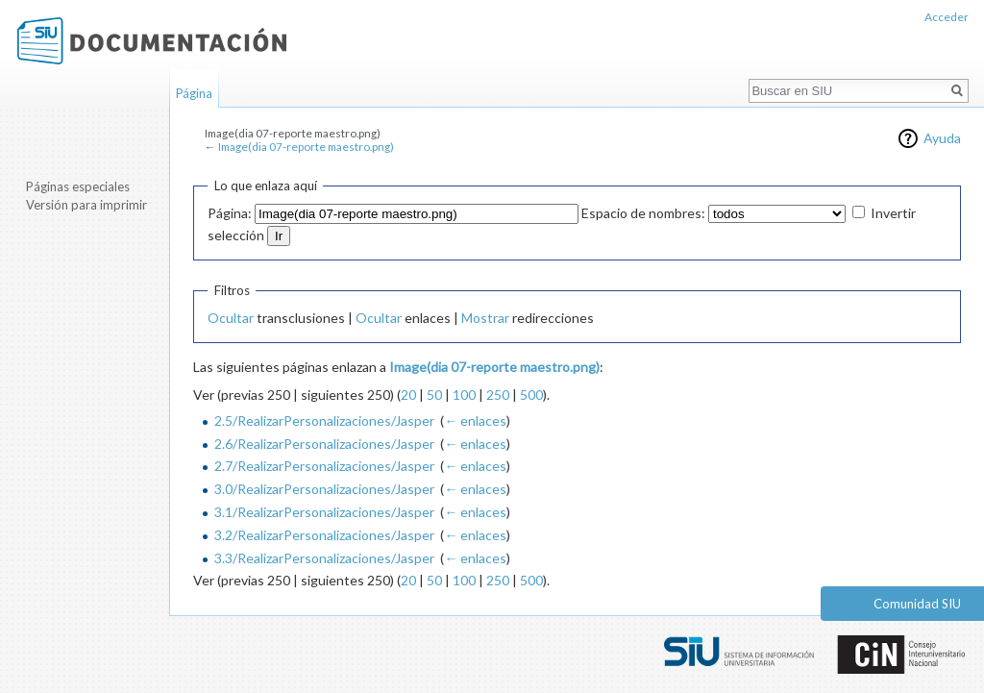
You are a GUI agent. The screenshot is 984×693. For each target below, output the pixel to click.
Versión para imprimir (86, 204)
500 (531, 394)
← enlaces (475, 420)
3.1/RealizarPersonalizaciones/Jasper (324, 512)
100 (464, 394)
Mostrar (485, 317)
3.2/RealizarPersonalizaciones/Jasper (324, 535)
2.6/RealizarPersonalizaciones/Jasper (324, 443)
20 (408, 394)
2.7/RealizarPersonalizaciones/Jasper (324, 466)
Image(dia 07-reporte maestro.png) (306, 146)
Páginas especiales (78, 186)
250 (497, 394)
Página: (230, 213)
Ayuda (942, 138)
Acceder (946, 17)
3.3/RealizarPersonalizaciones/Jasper (324, 558)
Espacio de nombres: (643, 213)
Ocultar (231, 317)
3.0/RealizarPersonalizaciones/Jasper (324, 489)
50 (434, 394)
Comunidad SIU (917, 603)
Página (194, 93)
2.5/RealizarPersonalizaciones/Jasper (324, 420)
